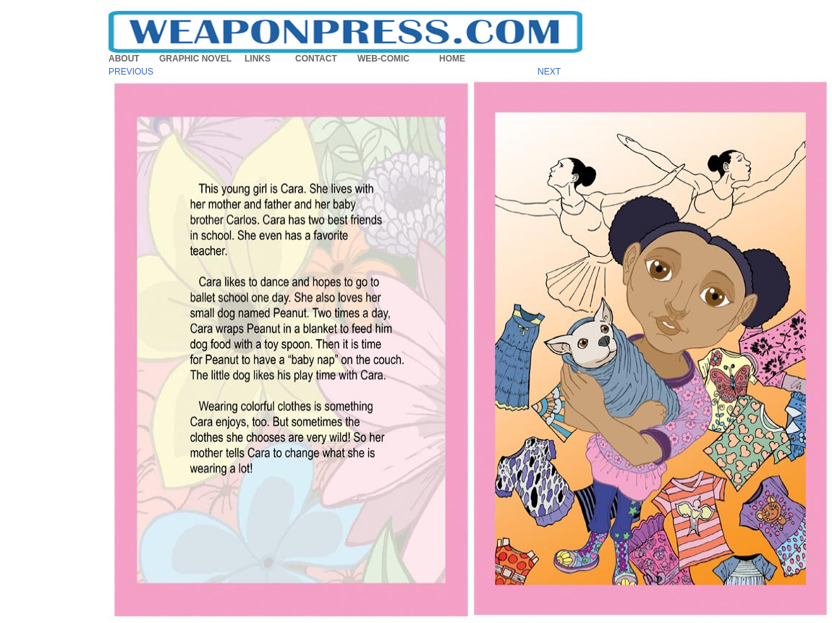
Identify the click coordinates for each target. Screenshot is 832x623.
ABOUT (124, 59)
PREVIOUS (131, 72)
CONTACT (316, 59)
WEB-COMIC (383, 59)
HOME (452, 59)
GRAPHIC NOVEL (195, 59)
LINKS (258, 59)
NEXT (549, 72)
